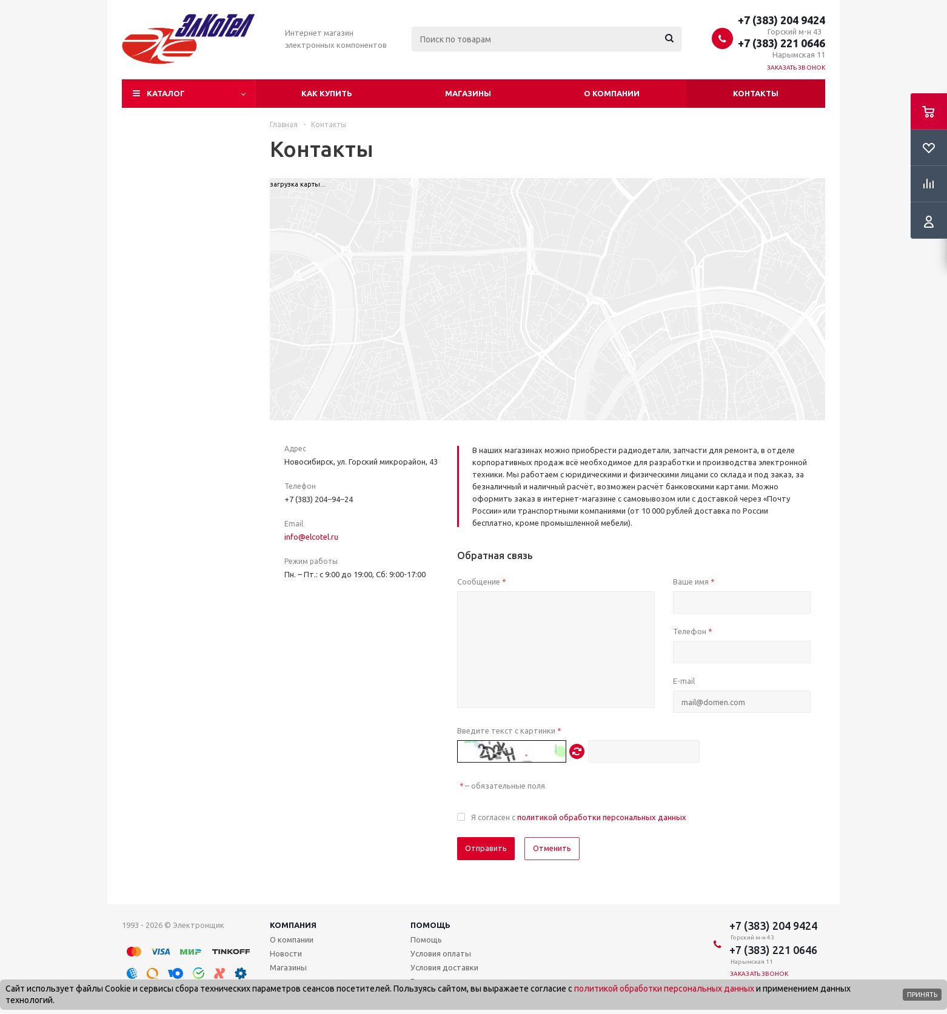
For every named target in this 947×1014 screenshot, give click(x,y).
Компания (293, 925)
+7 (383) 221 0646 (781, 43)
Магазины (468, 93)
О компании (612, 93)
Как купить (326, 93)
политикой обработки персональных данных (601, 817)
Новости (286, 953)
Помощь (430, 925)
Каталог (166, 93)
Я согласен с (578, 817)
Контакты (755, 93)
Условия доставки (444, 967)
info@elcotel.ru (311, 536)
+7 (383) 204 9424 (781, 20)
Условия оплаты (440, 953)
